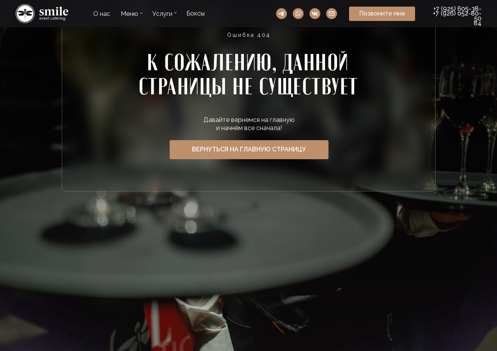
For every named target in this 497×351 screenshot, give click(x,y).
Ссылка (42, 13)
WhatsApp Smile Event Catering (298, 13)
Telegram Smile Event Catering (281, 13)
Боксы (195, 13)
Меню (129, 13)
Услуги (162, 13)
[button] (382, 13)
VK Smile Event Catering (314, 13)
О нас (101, 13)
